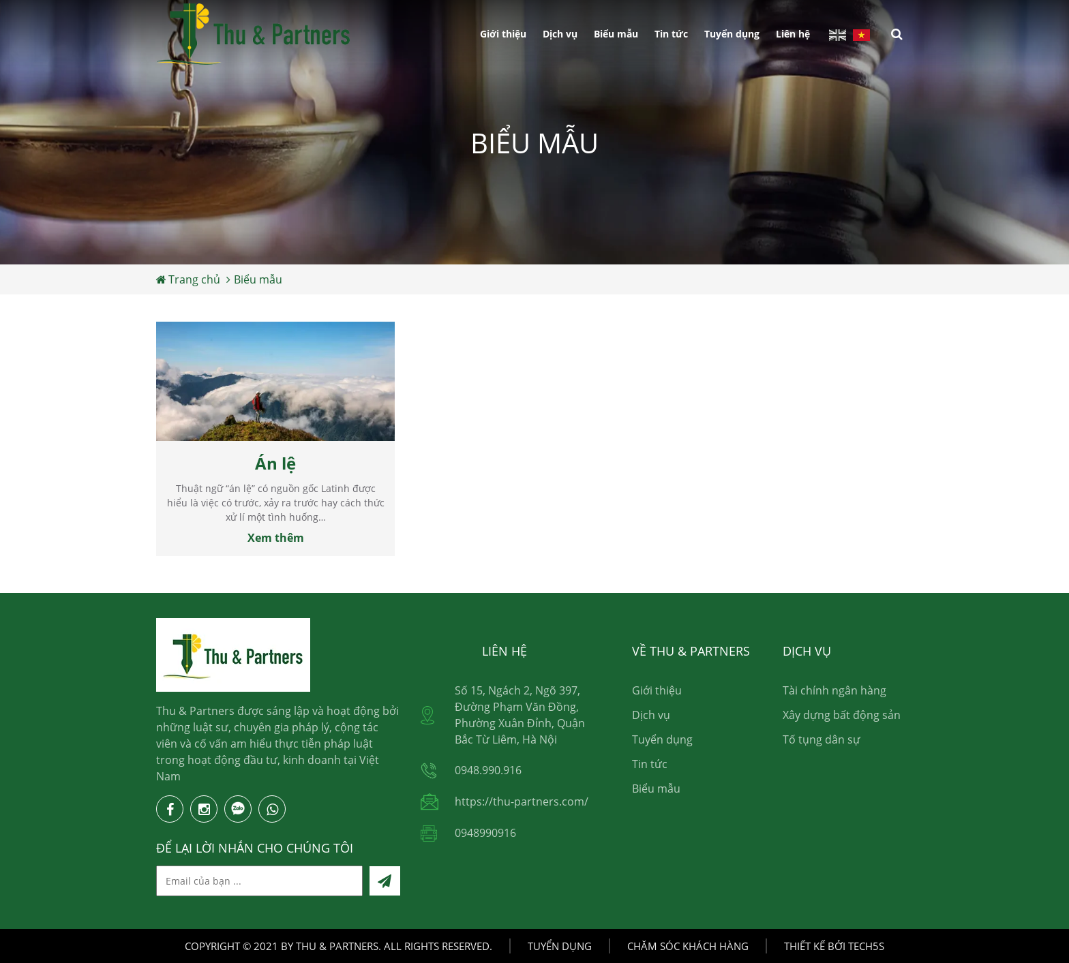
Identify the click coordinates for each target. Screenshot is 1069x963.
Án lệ (275, 463)
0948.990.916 (488, 770)
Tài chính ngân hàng (834, 690)
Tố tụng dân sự (821, 739)
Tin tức (671, 33)
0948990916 (485, 832)
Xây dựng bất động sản (842, 714)
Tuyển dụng (731, 33)
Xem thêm (275, 537)
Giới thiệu (503, 33)
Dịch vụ (560, 33)
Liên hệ (793, 33)
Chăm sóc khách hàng (688, 946)
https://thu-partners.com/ (521, 801)
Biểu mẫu (616, 33)
